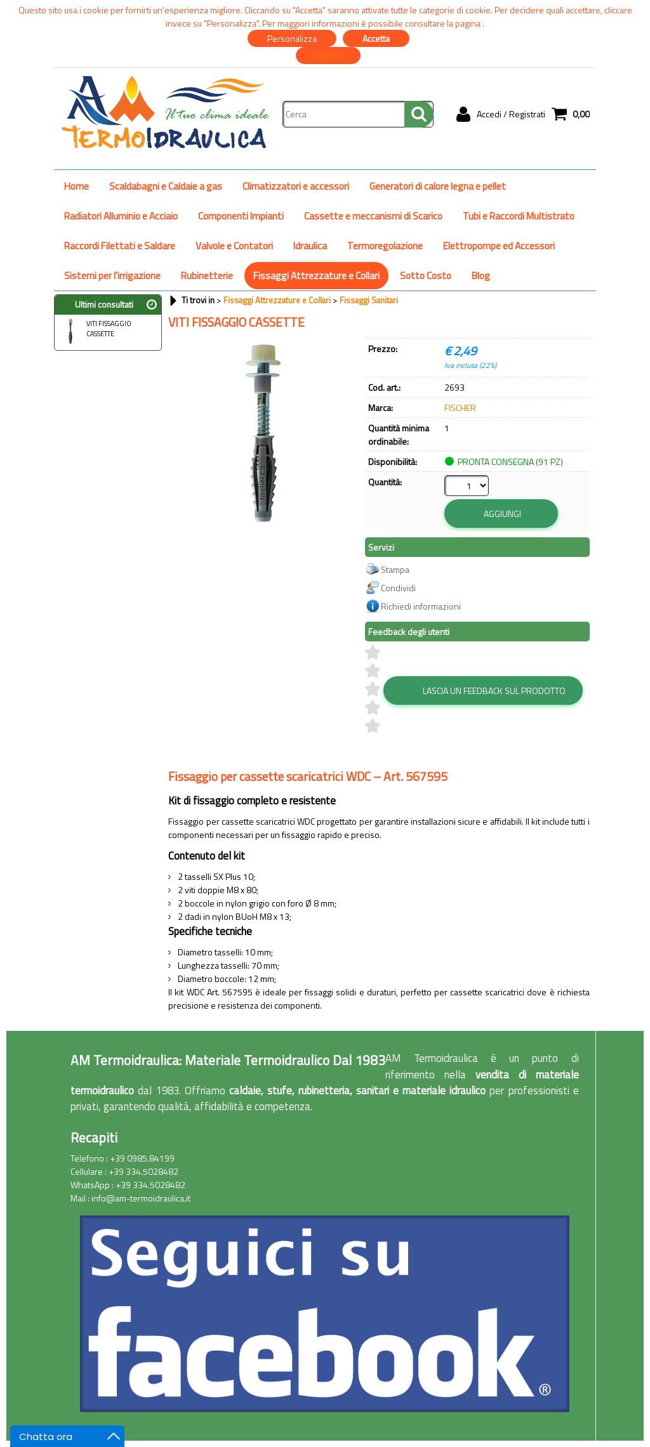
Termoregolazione (385, 246)
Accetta (376, 38)
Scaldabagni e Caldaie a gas (165, 186)
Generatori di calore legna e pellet (437, 186)
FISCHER (460, 407)
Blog (481, 275)
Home (76, 186)
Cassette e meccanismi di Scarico (373, 216)
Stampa (395, 569)
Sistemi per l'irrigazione (112, 275)
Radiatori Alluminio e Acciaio (121, 216)
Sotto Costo (425, 275)
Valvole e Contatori (234, 246)
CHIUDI (328, 55)
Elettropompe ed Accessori (499, 246)
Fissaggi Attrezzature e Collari (316, 275)
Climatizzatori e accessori (295, 186)
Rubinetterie (207, 275)
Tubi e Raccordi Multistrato (518, 216)
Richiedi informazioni (421, 606)
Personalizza (292, 38)
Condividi (398, 587)
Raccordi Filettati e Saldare (119, 246)
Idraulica (310, 246)
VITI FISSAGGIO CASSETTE (94, 330)
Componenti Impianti (241, 216)
